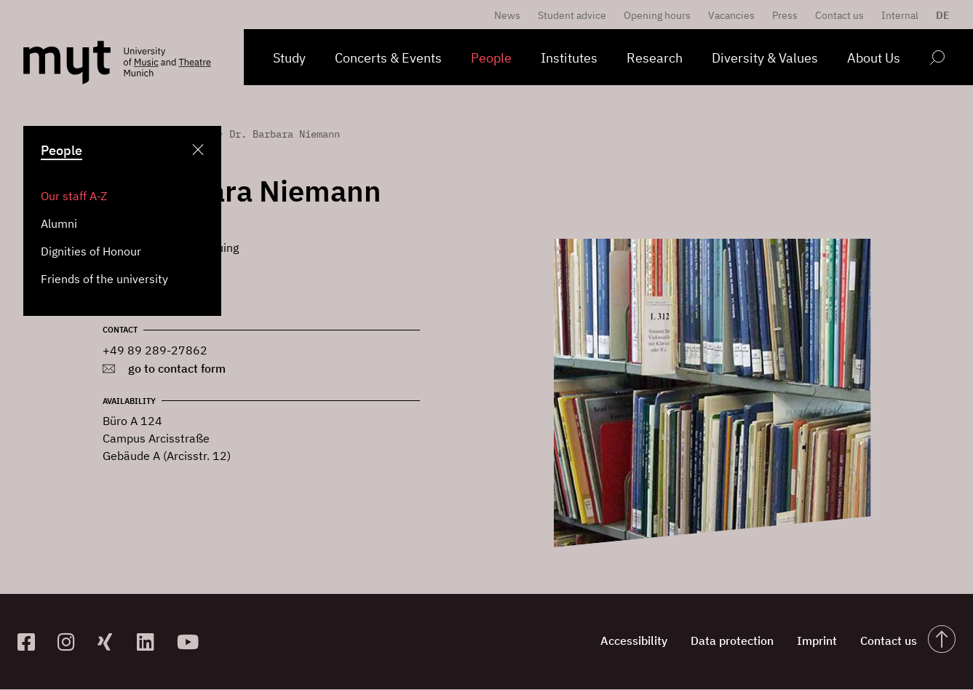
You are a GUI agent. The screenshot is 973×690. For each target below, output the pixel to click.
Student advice (572, 15)
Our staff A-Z (74, 196)
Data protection (716, 642)
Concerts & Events (388, 57)
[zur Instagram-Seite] (71, 641)
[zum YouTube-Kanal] (191, 641)
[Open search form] (937, 60)
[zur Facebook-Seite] (31, 641)
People (491, 57)
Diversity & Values (765, 57)
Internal (899, 15)
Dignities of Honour (91, 251)
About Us (873, 57)
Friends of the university (104, 278)
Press (785, 15)
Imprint (807, 642)
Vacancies (731, 15)
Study (289, 57)
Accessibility (612, 642)
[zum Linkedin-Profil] (151, 641)
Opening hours (657, 15)
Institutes (569, 57)
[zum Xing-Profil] (112, 641)
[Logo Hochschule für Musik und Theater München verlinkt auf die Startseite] (67, 62)
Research (655, 57)
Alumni (59, 223)
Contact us (839, 15)
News (507, 15)
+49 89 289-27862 (155, 350)
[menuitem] (939, 15)
